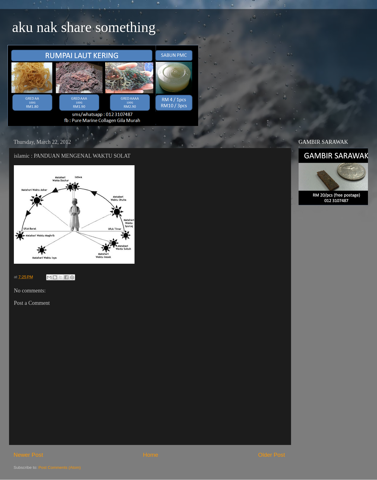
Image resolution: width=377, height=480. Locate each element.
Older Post (271, 455)
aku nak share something (84, 27)
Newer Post (28, 455)
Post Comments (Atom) (60, 467)
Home (150, 455)
